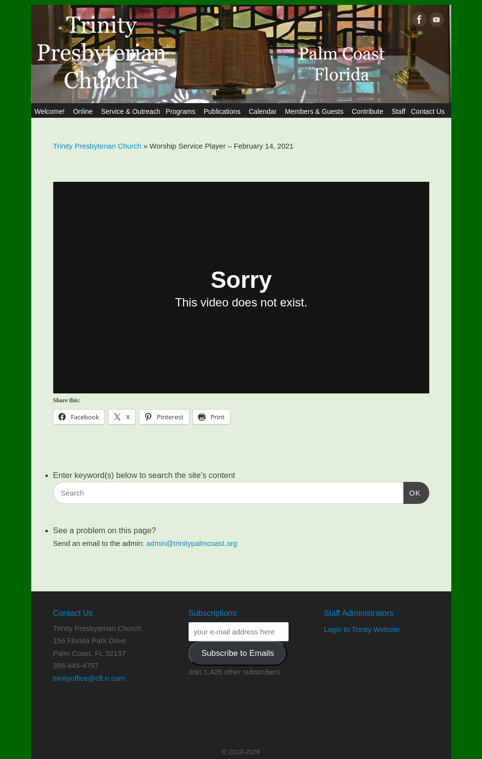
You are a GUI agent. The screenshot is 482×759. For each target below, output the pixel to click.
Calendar (264, 111)
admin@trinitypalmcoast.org (191, 543)
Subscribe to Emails (237, 653)
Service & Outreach (130, 111)
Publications (224, 111)
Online (84, 111)
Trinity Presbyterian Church (97, 146)
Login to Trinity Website (362, 629)
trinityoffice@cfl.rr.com (89, 678)
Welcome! (50, 111)
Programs (182, 111)
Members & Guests (315, 111)
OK (412, 491)
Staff (399, 111)
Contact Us (429, 111)
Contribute (369, 111)
